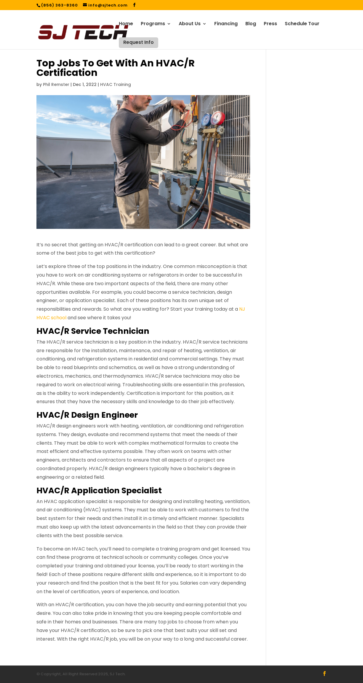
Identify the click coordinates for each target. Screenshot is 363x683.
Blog (250, 24)
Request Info (138, 42)
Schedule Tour (302, 24)
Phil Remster (56, 84)
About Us (190, 24)
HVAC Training (115, 84)
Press (270, 24)
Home (126, 24)
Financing (226, 24)
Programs (153, 24)
